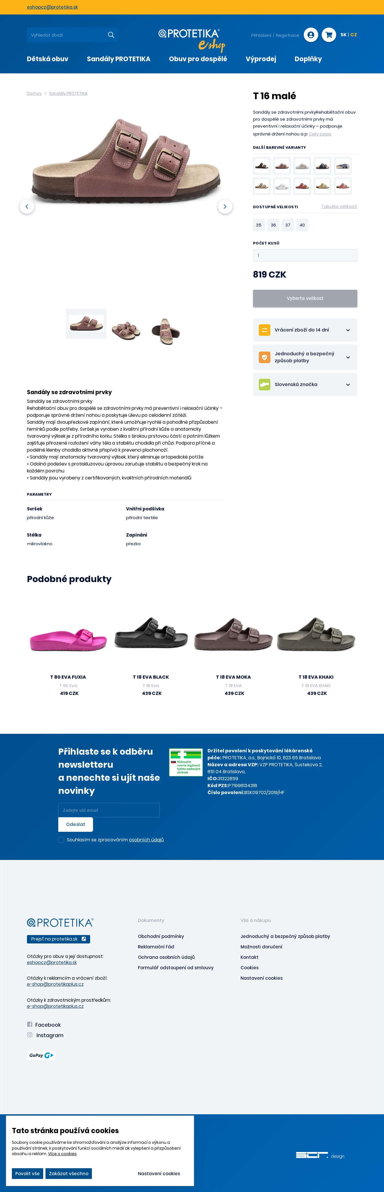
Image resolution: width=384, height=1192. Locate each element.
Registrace (287, 35)
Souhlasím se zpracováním (115, 840)
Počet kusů (266, 243)
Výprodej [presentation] (261, 59)
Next (225, 206)
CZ (353, 35)
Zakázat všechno (68, 1174)
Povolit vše (27, 1174)
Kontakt (250, 957)
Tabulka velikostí (339, 206)
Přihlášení (261, 35)
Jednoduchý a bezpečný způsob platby (285, 936)
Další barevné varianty (279, 148)
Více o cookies (62, 1154)
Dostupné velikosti (305, 208)
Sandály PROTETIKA (68, 93)
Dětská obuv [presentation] (47, 59)
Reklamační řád (156, 947)
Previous (27, 206)
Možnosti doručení (261, 947)
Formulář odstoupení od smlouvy (176, 968)
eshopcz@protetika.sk (52, 7)
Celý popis (320, 134)
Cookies (250, 968)
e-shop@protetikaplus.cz (55, 984)
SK (344, 35)
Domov (34, 93)
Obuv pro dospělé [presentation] (198, 59)
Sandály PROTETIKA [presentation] (118, 59)
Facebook (44, 1024)
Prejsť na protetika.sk (58, 939)
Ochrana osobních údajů (166, 957)
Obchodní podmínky (161, 936)
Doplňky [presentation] (308, 59)
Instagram (45, 1035)
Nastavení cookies (262, 978)
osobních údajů (146, 839)
